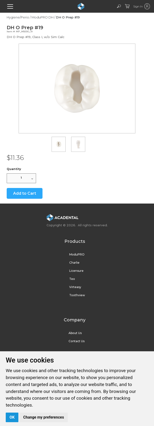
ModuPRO (77, 254)
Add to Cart (24, 193)
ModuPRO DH (42, 17)
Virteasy (75, 287)
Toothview (77, 295)
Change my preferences (43, 417)
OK (12, 417)
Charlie (74, 262)
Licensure (76, 271)
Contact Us (77, 341)
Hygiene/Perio (18, 17)
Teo (72, 279)
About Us (75, 333)
